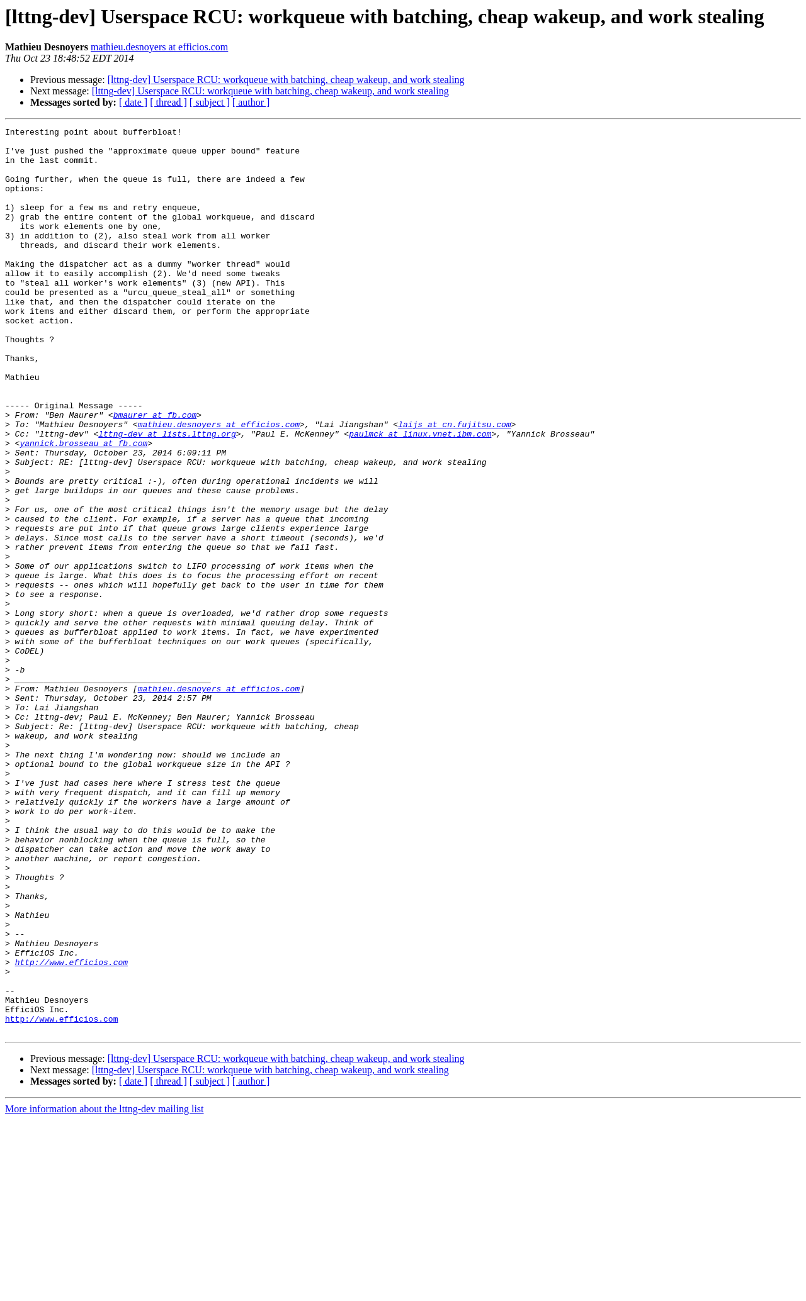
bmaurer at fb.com (155, 473)
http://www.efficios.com (71, 1130)
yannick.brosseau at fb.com (83, 507)
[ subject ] (210, 102)
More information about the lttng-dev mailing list (104, 1290)
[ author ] (251, 102)
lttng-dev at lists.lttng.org (167, 495)
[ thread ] (168, 102)
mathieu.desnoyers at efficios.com (159, 47)
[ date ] (133, 102)
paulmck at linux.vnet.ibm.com (420, 495)
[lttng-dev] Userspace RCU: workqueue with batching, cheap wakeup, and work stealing (286, 79)
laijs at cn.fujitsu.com (454, 484)
